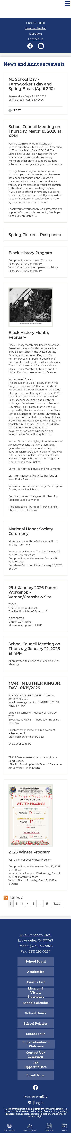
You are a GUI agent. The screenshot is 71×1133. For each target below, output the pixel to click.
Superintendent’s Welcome (36, 1044)
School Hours (35, 1013)
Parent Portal (35, 22)
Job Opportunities (35, 1065)
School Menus (30, 1128)
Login (35, 1103)
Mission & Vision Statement (35, 992)
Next (57, 903)
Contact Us (35, 39)
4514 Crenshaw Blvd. (35, 935)
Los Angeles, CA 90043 (35, 940)
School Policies (36, 1023)
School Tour (35, 1034)
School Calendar (35, 1003)
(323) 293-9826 (41, 946)
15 (47, 903)
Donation (35, 33)
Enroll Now (35, 1075)
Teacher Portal (35, 28)
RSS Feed (13, 898)
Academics (35, 972)
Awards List (35, 982)
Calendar (49, 1128)
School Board (35, 961)
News (64, 1128)
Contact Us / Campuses (35, 1054)
